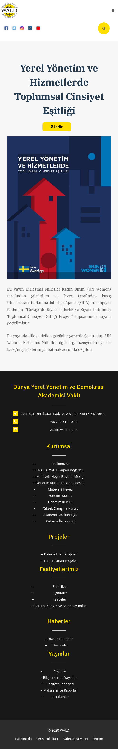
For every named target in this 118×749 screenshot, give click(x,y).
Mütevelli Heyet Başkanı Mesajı (60, 476)
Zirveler (60, 599)
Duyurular (60, 645)
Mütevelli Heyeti (60, 489)
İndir (58, 126)
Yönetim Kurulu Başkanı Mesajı (60, 483)
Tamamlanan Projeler (60, 560)
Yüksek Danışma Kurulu (60, 508)
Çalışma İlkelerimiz (60, 521)
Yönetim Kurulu (60, 495)
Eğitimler (60, 593)
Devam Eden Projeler (60, 554)
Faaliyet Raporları (60, 684)
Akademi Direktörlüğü (60, 514)
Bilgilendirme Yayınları (60, 677)
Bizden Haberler (60, 639)
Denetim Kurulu (60, 502)
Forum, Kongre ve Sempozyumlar (60, 605)
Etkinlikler (60, 586)
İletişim (98, 738)
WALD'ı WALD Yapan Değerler (60, 470)
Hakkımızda (60, 463)
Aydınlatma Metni (75, 738)
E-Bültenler (60, 696)
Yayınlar (60, 671)
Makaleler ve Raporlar (60, 690)
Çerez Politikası (47, 738)
